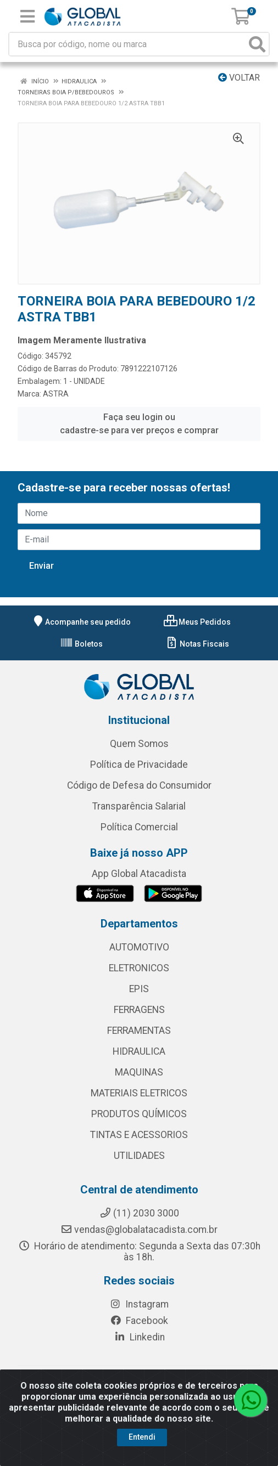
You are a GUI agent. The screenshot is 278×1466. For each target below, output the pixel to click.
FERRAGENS (139, 1009)
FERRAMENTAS (139, 1030)
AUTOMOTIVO (139, 947)
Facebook (139, 1320)
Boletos (81, 643)
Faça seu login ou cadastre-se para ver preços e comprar (139, 423)
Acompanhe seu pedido (81, 622)
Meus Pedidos (197, 622)
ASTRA (56, 393)
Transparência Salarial (139, 806)
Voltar (239, 77)
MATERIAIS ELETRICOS (139, 1093)
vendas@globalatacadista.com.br (139, 1229)
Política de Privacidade (139, 764)
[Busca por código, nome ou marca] (127, 44)
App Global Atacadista (139, 873)
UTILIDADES (139, 1155)
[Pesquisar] (257, 44)
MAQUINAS (139, 1072)
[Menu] (27, 16)
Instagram (139, 1304)
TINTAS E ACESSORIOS (139, 1134)
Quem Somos (139, 743)
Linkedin (139, 1337)
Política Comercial (139, 827)
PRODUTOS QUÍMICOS (139, 1113)
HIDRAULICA (139, 1051)
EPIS (139, 988)
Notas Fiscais (197, 643)
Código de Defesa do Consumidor (139, 785)
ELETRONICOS (139, 968)
